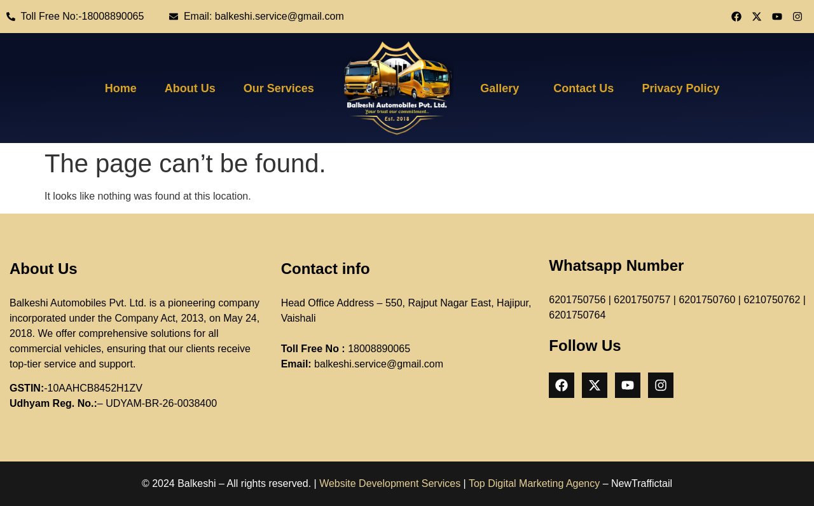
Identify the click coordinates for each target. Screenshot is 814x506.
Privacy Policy (680, 88)
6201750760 (707, 299)
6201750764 (577, 315)
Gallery (499, 88)
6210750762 (771, 299)
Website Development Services (389, 483)
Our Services (279, 88)
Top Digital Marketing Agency (534, 483)
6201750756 (577, 299)
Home (121, 88)
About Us (190, 88)
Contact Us (583, 88)
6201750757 (642, 299)
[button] (502, 88)
